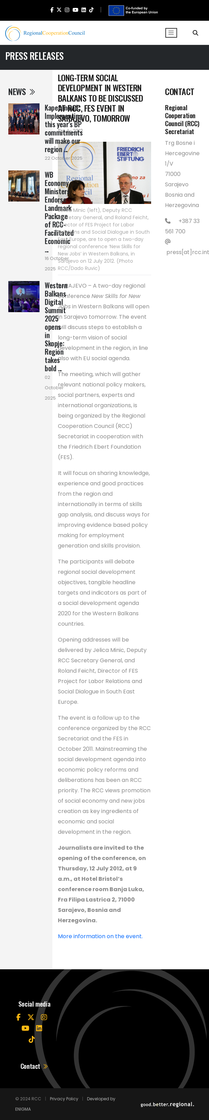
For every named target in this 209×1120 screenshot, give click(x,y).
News (22, 91)
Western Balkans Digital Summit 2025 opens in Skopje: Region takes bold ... (56, 326)
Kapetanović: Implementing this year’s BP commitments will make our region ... (64, 128)
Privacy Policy (64, 1099)
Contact (34, 1066)
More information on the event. (100, 936)
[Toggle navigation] (171, 33)
